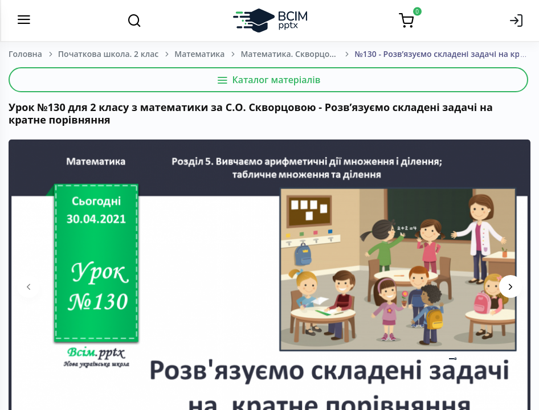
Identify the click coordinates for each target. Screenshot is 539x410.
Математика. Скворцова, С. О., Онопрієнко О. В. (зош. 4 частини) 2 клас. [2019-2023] (297, 54)
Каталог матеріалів (269, 79)
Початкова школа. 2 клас (108, 54)
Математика (199, 54)
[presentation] (28, 286)
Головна (25, 54)
